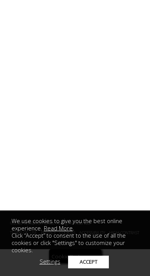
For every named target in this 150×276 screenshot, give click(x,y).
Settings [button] (50, 261)
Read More (58, 228)
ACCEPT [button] (88, 261)
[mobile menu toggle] (13, 13)
